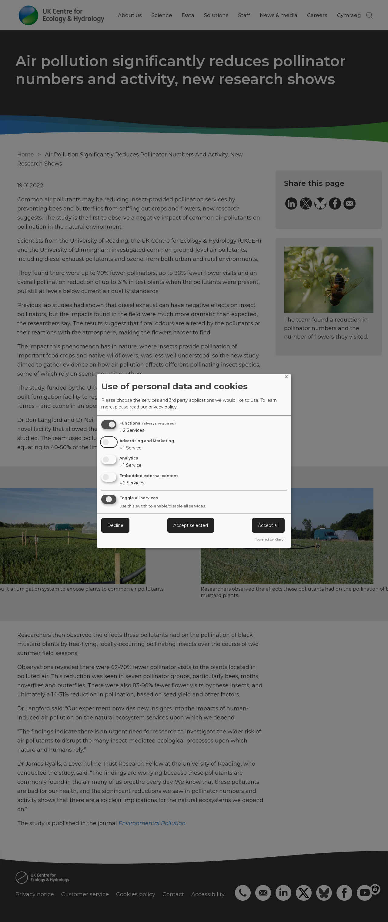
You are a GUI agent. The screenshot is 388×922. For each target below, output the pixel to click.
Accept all (268, 525)
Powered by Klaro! (269, 539)
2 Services (131, 430)
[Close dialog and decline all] (286, 378)
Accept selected (190, 525)
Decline (115, 525)
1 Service (130, 448)
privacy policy (163, 407)
